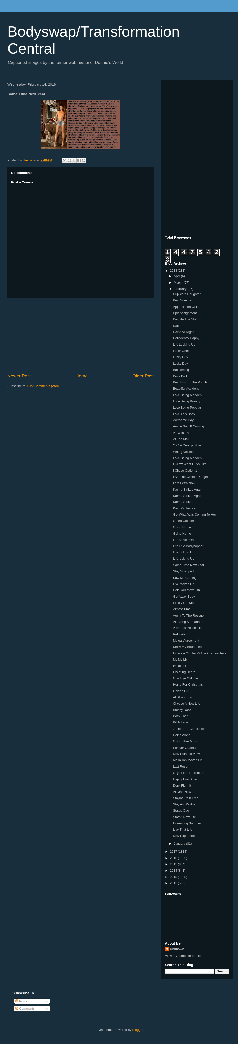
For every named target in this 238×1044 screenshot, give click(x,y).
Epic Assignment (185, 313)
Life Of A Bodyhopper (188, 546)
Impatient (179, 666)
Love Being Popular (187, 407)
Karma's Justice (184, 508)
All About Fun (182, 697)
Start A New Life (184, 817)
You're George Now (187, 445)
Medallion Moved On (187, 760)
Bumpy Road (182, 710)
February (181, 289)
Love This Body (184, 414)
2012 (174, 883)
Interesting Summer (187, 823)
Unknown (177, 949)
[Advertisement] (80, 335)
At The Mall (181, 439)
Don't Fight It (182, 785)
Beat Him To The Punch (190, 382)
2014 (174, 870)
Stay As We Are (184, 804)
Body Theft (180, 716)
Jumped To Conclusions (190, 729)
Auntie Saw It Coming (188, 426)
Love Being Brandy (186, 401)
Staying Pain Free (185, 798)
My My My (180, 659)
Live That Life (182, 829)
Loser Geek (181, 351)
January (180, 843)
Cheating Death (184, 672)
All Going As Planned (188, 622)
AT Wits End (181, 433)
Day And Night (183, 332)
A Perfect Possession (188, 628)
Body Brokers (182, 376)
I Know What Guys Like (189, 464)
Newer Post (19, 376)
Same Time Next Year (188, 565)
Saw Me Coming (184, 578)
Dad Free (179, 326)
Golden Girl (181, 691)
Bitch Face (180, 722)
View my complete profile (183, 956)
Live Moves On (183, 584)
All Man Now (182, 791)
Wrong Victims (183, 452)
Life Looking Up (184, 344)
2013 (174, 877)
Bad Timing (181, 370)
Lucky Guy (180, 357)
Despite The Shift (185, 319)
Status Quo (181, 810)
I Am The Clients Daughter (191, 477)
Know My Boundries (187, 647)
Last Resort (181, 766)
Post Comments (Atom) (44, 386)
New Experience (184, 836)
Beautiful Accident (185, 388)
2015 (174, 864)
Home (82, 376)
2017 (174, 851)
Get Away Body (184, 596)
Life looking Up (183, 552)
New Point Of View (186, 754)
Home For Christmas (188, 684)
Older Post (143, 376)
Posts (21, 1001)
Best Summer (182, 300)
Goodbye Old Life (185, 678)
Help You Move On (186, 590)
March (179, 282)
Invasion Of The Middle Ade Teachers (199, 653)
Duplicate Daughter (186, 294)
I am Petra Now (184, 483)
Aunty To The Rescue (188, 615)
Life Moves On (183, 540)
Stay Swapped (183, 571)
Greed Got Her (183, 521)
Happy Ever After (185, 779)
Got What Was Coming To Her (194, 514)
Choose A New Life (186, 703)
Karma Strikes (183, 502)
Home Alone (181, 735)
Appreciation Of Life (187, 307)
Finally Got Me (183, 603)
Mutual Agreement (186, 640)
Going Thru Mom (185, 741)
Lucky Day (180, 363)
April (177, 276)
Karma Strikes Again (187, 489)
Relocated (180, 634)
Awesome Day (183, 420)
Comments (25, 1008)
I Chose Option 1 (185, 470)
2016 (174, 858)
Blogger (137, 1030)
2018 (174, 270)
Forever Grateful (184, 748)
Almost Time (182, 609)
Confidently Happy (186, 338)
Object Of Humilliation (188, 773)
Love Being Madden (187, 395)
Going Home (182, 527)
